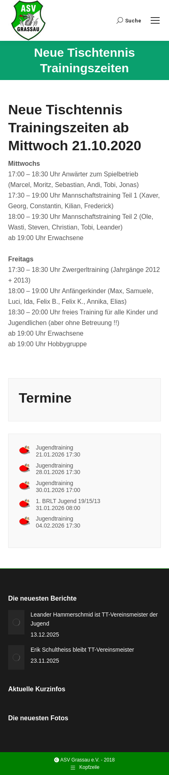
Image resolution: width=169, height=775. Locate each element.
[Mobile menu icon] (155, 20)
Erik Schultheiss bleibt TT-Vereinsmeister (82, 649)
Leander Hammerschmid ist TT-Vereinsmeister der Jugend (94, 619)
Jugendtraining (54, 447)
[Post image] (16, 622)
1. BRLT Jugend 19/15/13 (68, 501)
